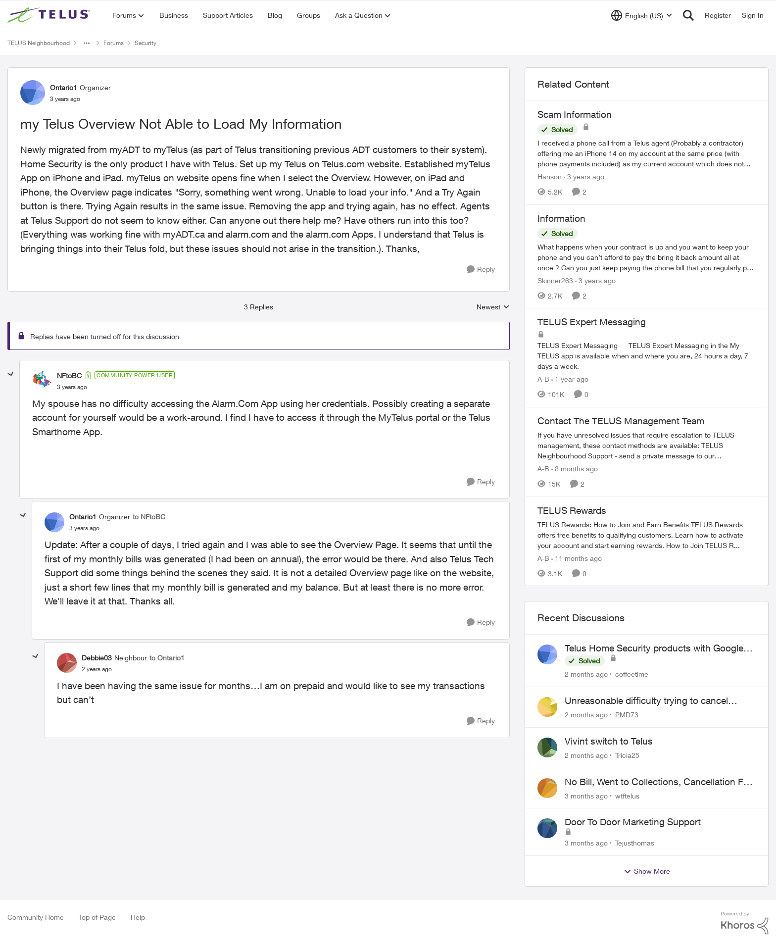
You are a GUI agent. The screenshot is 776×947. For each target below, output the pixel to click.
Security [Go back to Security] (145, 43)
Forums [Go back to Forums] (113, 43)
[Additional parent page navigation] (87, 43)
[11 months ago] (576, 557)
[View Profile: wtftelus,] (547, 788)
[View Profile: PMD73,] (547, 707)
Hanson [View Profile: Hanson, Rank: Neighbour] (549, 176)
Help (138, 917)
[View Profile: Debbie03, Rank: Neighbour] (67, 663)
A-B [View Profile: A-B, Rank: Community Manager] (543, 379)
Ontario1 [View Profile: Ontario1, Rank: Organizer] (63, 87)
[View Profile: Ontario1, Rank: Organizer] (32, 92)
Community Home (35, 917)
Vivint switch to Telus (609, 741)
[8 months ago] (574, 468)
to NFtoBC (149, 516)
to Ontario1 (167, 657)
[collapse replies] (11, 374)
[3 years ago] (584, 176)
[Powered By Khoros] (745, 923)
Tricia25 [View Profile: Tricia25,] (627, 755)
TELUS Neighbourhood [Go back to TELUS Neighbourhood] (38, 43)
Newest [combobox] (493, 307)
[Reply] (481, 269)
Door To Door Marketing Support (633, 821)
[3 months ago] (586, 795)
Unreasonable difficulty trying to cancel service (646, 701)
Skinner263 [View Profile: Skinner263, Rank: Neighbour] (555, 280)
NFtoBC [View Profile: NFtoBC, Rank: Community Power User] (69, 375)
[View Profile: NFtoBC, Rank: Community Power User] (42, 381)
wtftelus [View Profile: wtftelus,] (627, 795)
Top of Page (97, 917)
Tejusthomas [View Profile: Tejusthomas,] (634, 843)
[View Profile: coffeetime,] (547, 654)
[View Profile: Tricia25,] (547, 747)
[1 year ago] (569, 379)
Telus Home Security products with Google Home (654, 648)
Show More (647, 871)
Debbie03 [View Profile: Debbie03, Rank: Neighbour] (97, 657)
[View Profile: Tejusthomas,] (547, 828)
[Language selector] (642, 15)
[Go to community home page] (50, 15)
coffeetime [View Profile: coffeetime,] (631, 674)
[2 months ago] (586, 674)
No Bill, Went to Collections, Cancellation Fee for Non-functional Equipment (659, 782)
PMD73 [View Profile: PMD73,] (626, 714)
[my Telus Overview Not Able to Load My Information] (72, 387)
